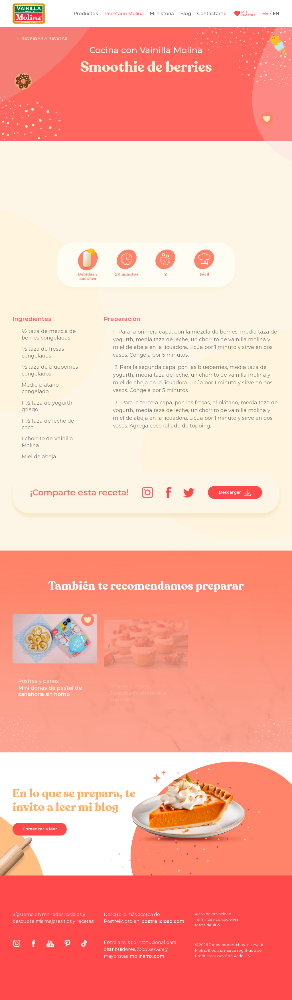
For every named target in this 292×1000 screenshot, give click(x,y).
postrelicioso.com (162, 921)
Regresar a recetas (42, 38)
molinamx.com (147, 956)
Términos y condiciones (216, 919)
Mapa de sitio (207, 925)
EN (276, 13)
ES (265, 13)
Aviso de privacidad (213, 913)
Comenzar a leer (40, 829)
